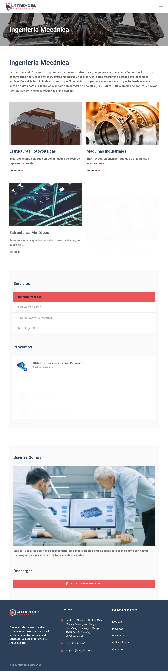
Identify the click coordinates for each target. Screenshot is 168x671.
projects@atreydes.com (79, 650)
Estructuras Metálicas (29, 245)
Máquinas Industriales (106, 152)
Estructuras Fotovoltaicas (32, 151)
